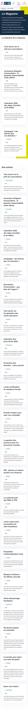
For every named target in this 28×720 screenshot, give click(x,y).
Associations (3, 8)
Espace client (24, 3)
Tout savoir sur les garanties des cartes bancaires (11, 313)
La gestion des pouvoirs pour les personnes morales (12, 442)
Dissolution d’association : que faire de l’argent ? (12, 287)
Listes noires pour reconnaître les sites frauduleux (11, 524)
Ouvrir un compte (18, 4)
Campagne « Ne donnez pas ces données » (11, 133)
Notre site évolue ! (11, 686)
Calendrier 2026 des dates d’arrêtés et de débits (12, 105)
